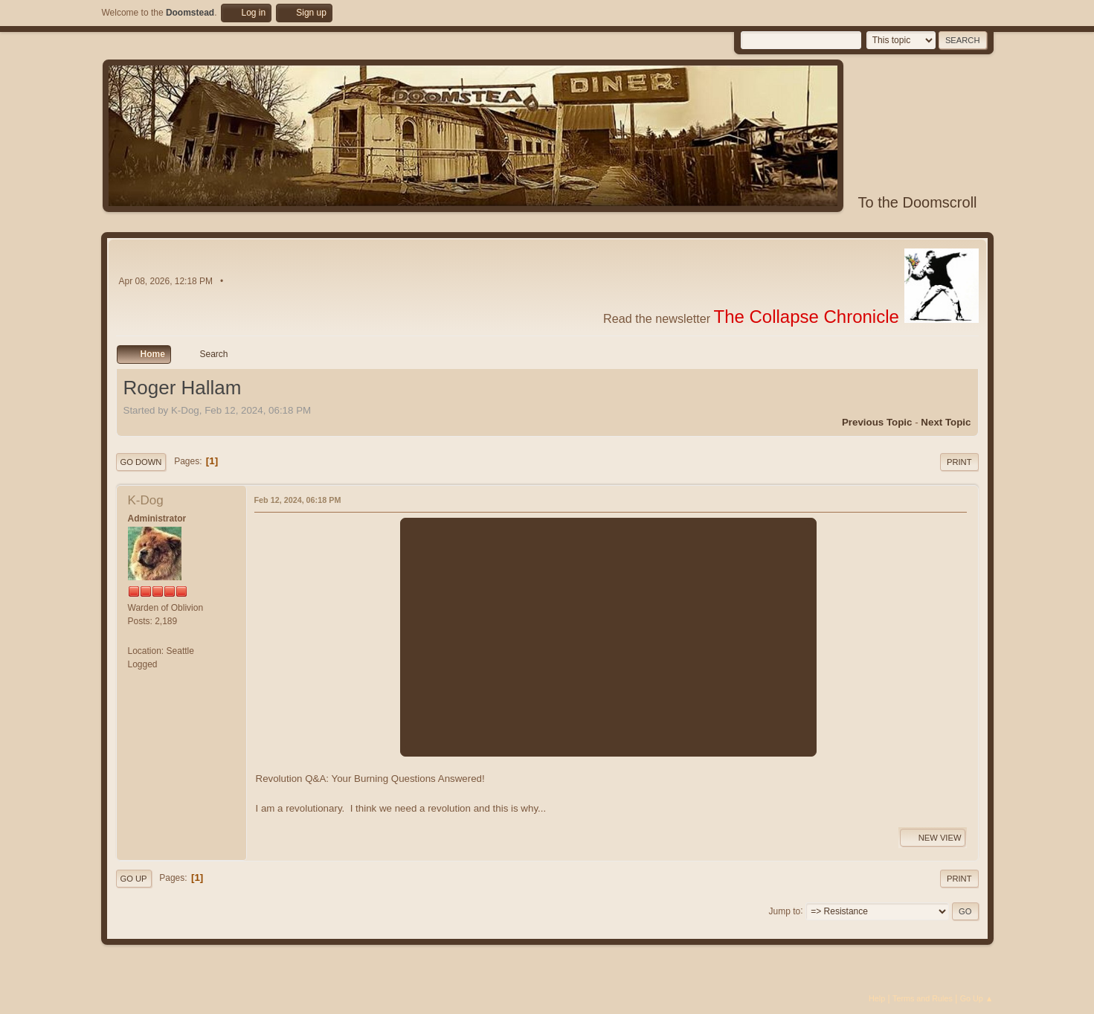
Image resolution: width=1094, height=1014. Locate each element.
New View (933, 837)
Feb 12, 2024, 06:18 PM (297, 499)
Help (877, 998)
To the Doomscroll (916, 202)
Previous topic (877, 422)
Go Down (141, 462)
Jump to (785, 910)
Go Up (133, 878)
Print (959, 462)
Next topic (946, 422)
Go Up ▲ (977, 998)
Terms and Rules (922, 998)
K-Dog (146, 500)
